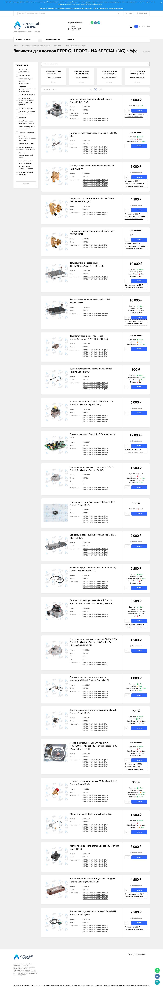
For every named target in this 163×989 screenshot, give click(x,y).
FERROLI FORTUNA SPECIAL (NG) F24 (95, 120)
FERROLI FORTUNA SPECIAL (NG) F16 (95, 149)
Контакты (70, 39)
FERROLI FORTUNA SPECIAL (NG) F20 (95, 118)
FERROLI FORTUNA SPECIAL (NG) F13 (95, 147)
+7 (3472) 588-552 (75, 23)
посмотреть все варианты (134, 117)
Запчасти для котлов (52, 39)
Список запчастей (54, 78)
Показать (26, 183)
